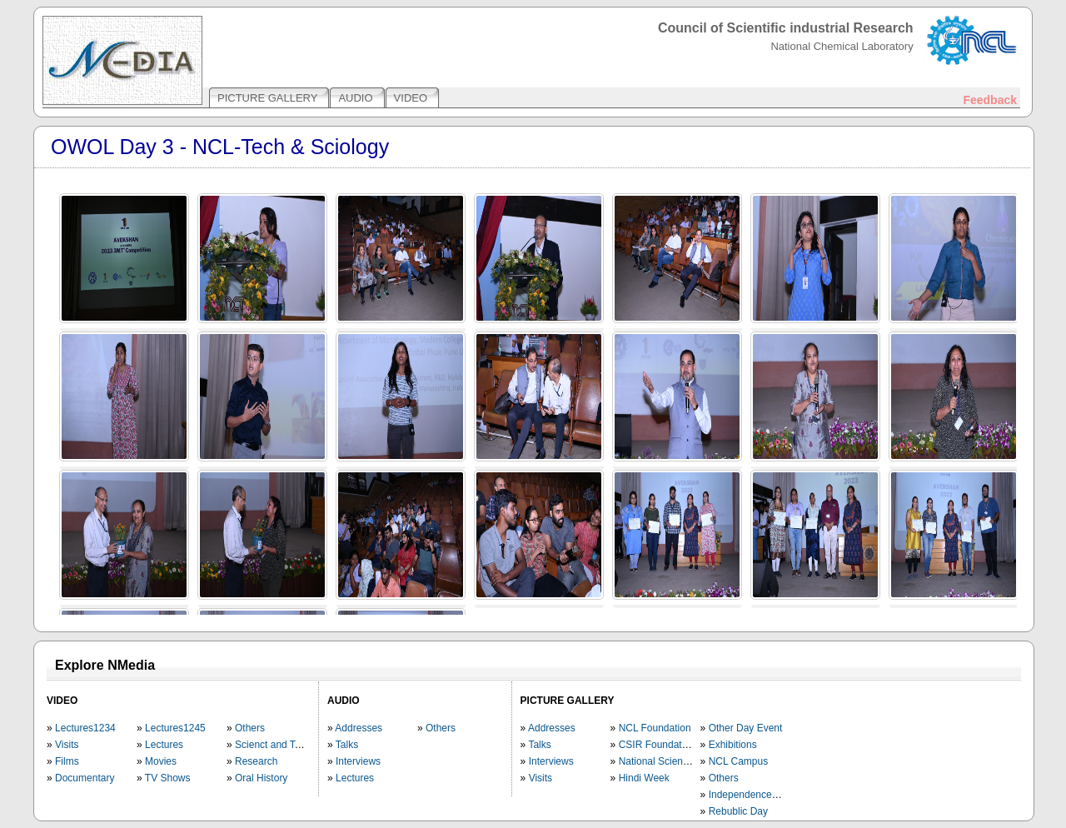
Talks (347, 745)
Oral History (261, 778)
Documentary (84, 778)
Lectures (164, 745)
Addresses (358, 728)
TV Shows (168, 778)
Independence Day (751, 795)
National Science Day (667, 761)
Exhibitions (733, 745)
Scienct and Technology (288, 745)
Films (67, 761)
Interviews (358, 761)
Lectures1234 (85, 728)
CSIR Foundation (657, 745)
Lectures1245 (175, 728)
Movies (161, 761)
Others (250, 728)
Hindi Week (644, 778)
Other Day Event (746, 728)
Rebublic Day (738, 811)
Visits (66, 745)
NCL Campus (739, 761)
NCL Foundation (655, 728)
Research (256, 761)
